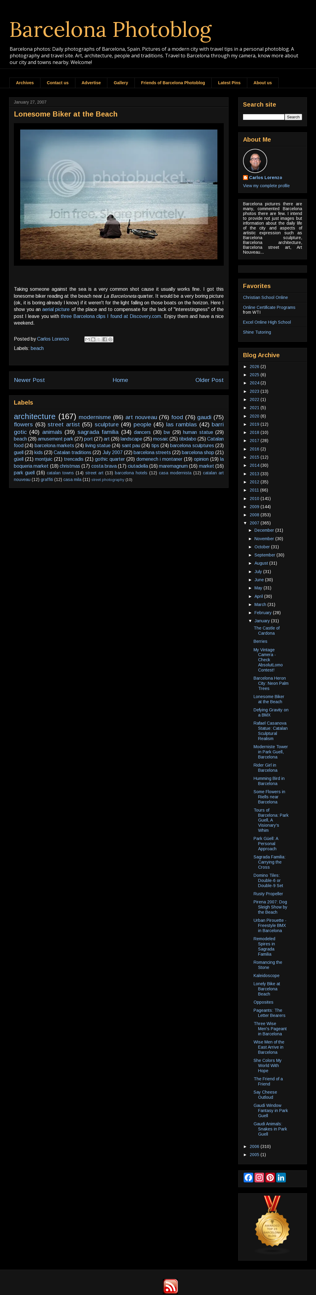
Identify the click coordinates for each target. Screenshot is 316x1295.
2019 (255, 424)
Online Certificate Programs (269, 307)
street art (94, 472)
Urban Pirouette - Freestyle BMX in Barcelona (270, 925)
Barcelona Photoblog (110, 29)
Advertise (91, 82)
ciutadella (138, 466)
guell (19, 452)
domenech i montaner (159, 459)
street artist (64, 424)
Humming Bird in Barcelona (269, 781)
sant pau (131, 445)
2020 (255, 416)
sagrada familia (97, 432)
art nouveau (141, 417)
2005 (255, 1154)
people (142, 424)
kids (38, 452)
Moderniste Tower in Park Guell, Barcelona (271, 751)
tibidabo (187, 438)
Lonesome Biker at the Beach (269, 699)
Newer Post (29, 380)
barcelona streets (152, 452)
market (206, 466)
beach (37, 348)
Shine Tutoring (257, 332)
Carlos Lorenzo (265, 177)
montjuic (43, 459)
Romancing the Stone (268, 965)
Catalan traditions (72, 452)
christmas (70, 466)
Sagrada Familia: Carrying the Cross (270, 862)
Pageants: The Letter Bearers (270, 1013)
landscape (131, 438)
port (88, 438)
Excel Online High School (267, 322)
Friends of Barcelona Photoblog (173, 82)
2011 (255, 490)
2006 (255, 1146)
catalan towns (60, 472)
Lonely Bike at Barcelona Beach (267, 988)
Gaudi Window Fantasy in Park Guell (271, 1110)
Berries (260, 641)
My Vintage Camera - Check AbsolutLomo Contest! (268, 659)
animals (52, 432)
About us (263, 82)
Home (120, 380)
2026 (255, 366)
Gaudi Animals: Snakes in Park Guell (270, 1128)
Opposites (263, 1002)
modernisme (95, 417)
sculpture (107, 424)
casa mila (72, 479)
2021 (255, 407)
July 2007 (113, 452)
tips (155, 445)
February (263, 612)
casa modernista (175, 472)
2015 (255, 457)
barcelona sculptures (192, 445)
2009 (255, 506)
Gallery (121, 82)
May (259, 587)
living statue (98, 445)
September (265, 555)
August (261, 563)
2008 (255, 514)
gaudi (204, 417)
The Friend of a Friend (268, 1081)
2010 (255, 498)
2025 (255, 374)
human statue (198, 432)
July (258, 571)
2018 (255, 432)
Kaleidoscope (267, 975)
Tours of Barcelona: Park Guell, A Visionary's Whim (271, 820)
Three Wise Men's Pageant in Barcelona (270, 1028)
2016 (255, 449)
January (262, 620)
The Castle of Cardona (267, 631)
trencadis (74, 459)
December (264, 530)
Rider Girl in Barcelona (265, 768)
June (259, 579)
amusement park (55, 438)
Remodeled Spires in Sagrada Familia (264, 946)
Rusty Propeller (268, 893)
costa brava (104, 466)
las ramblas (181, 424)
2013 (255, 473)
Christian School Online (265, 297)
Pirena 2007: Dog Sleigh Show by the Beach (270, 907)
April (259, 596)
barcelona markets (54, 445)
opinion (201, 459)
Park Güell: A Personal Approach (266, 843)
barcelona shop (198, 452)
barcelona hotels (131, 472)
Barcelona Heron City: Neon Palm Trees (271, 683)
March (260, 604)
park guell (24, 472)
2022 (255, 399)
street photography (107, 479)
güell (19, 459)
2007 (255, 523)
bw (167, 432)
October (262, 546)
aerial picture (56, 309)
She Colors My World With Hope (268, 1065)
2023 (255, 391)
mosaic (160, 438)
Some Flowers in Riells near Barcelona (269, 796)
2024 (255, 382)
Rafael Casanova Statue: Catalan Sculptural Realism (271, 731)
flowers (23, 424)
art (107, 438)
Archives (25, 82)
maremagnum (173, 466)
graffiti (47, 479)
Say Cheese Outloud (265, 1095)
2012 (255, 481)
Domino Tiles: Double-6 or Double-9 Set (268, 880)
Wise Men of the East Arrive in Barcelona (269, 1047)
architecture (34, 416)
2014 (255, 465)
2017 (255, 440)
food (177, 417)
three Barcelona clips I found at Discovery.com (111, 316)
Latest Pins (229, 82)
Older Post (209, 380)
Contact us (57, 82)
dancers (142, 432)
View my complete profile (266, 185)
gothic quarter (110, 459)
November (264, 538)
